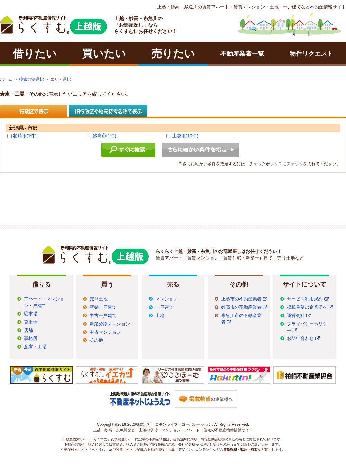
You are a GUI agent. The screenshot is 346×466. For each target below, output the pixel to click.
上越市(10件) (185, 135)
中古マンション (105, 332)
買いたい (104, 53)
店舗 (28, 330)
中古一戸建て (103, 315)
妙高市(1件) (104, 135)
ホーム (6, 79)
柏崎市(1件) (25, 135)
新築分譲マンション (110, 324)
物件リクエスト (311, 53)
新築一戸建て (103, 307)
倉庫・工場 (35, 346)
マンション (166, 299)
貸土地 (30, 322)
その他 (96, 340)
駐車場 (30, 313)
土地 (159, 315)
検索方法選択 (31, 79)
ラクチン (53, 25)
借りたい (35, 53)
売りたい (173, 53)
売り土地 (99, 299)
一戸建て (164, 307)
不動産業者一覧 (242, 53)
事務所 (30, 338)
